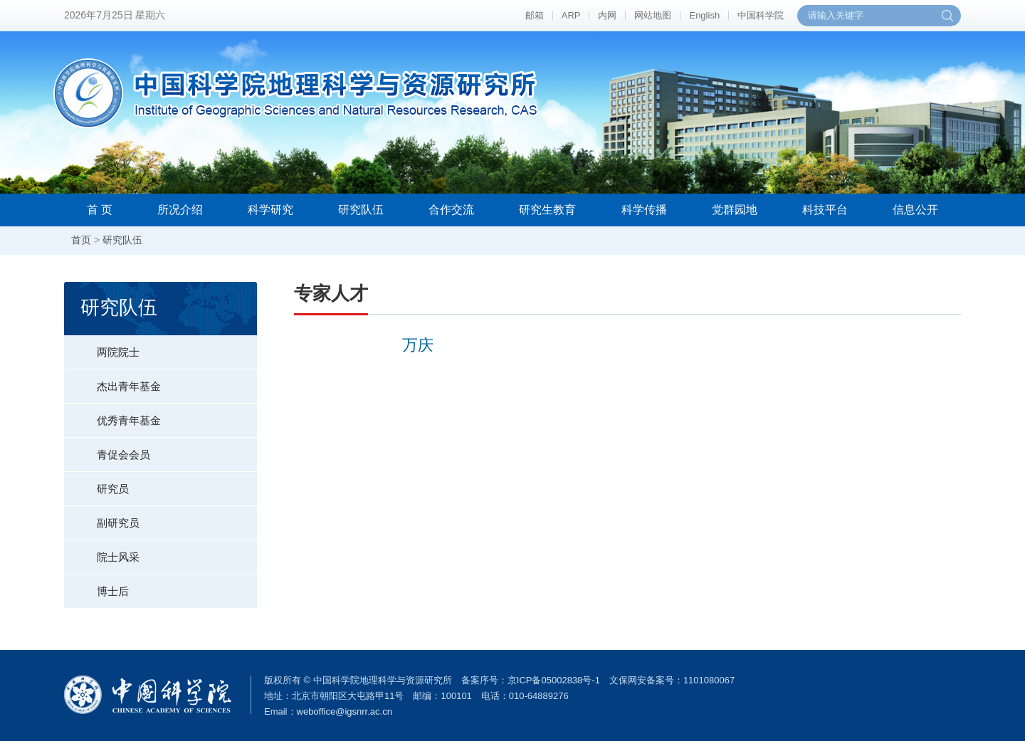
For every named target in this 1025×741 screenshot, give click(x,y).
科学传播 (644, 210)
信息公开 (915, 210)
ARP (571, 15)
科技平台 (825, 210)
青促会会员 (107, 449)
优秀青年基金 (112, 415)
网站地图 (652, 15)
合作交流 (451, 210)
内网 (607, 15)
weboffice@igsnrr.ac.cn (344, 711)
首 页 (99, 210)
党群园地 (734, 210)
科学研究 (270, 210)
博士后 (96, 585)
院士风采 (102, 551)
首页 (81, 240)
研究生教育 (547, 210)
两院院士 (102, 346)
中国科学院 (760, 15)
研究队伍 (361, 210)
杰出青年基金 (112, 380)
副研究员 (102, 517)
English (704, 15)
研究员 (96, 483)
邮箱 (534, 15)
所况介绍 (180, 210)
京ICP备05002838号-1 (554, 680)
